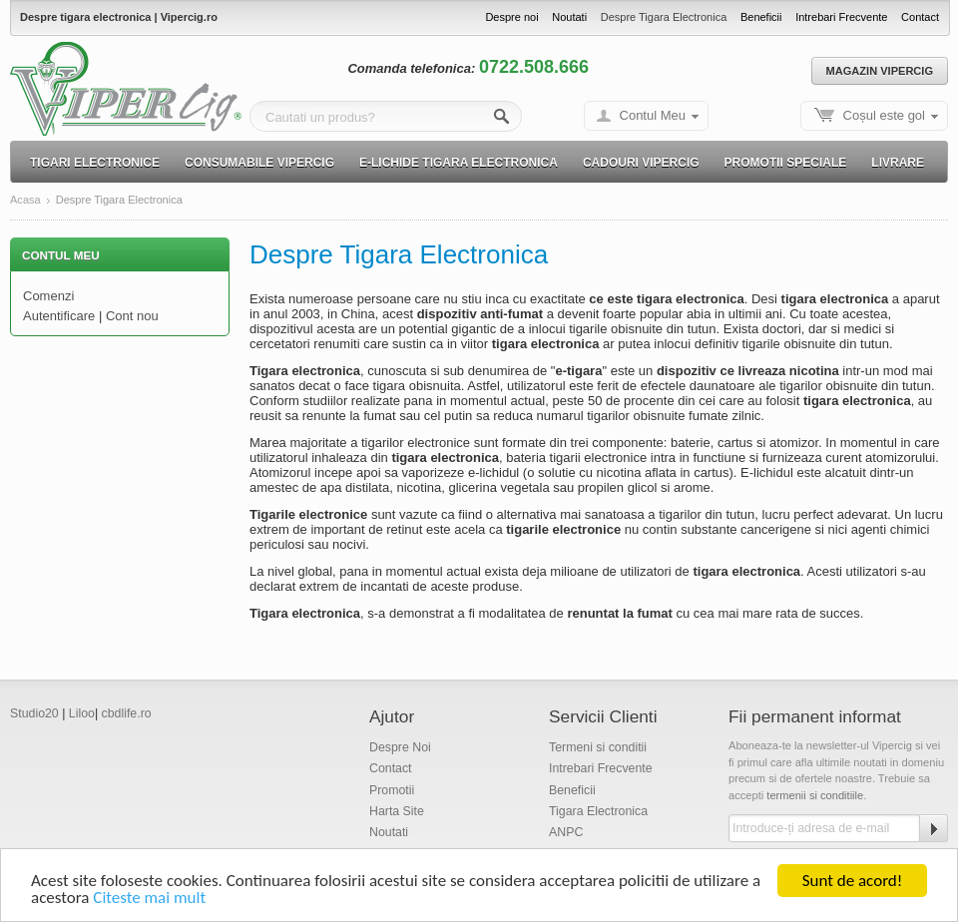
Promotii (391, 790)
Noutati (569, 17)
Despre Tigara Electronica (664, 17)
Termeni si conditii (598, 747)
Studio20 (34, 713)
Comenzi (48, 295)
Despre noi (511, 17)
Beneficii (761, 17)
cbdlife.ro (127, 713)
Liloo (82, 713)
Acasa (25, 200)
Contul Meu (653, 115)
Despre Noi (400, 747)
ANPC (566, 832)
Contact (920, 17)
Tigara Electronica (598, 811)
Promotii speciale (785, 163)
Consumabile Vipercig (259, 163)
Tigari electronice (95, 163)
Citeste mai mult (149, 899)
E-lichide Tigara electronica (458, 163)
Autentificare (59, 315)
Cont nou (132, 315)
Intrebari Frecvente (841, 17)
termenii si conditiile (814, 795)
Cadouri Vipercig (641, 163)
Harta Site (396, 811)
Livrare (897, 163)
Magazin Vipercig (879, 71)
